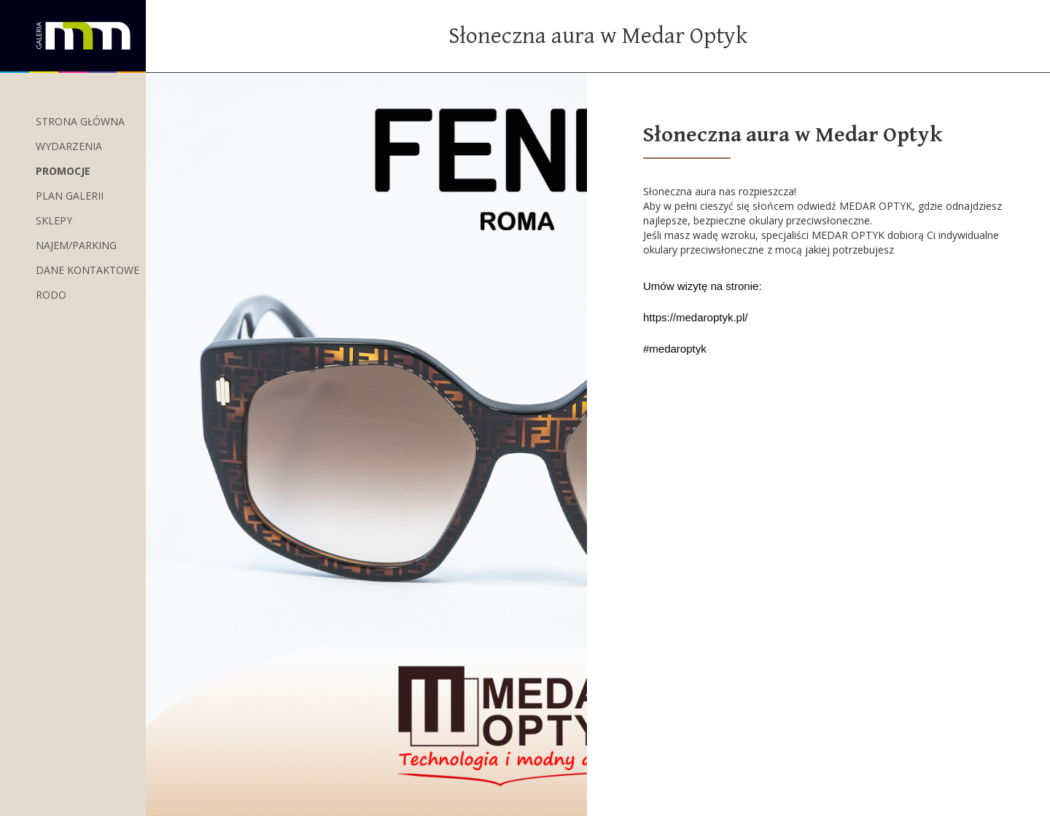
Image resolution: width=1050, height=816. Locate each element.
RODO (51, 295)
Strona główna (80, 121)
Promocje (63, 171)
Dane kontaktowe (87, 270)
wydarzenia (69, 146)
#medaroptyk (675, 348)
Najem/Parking (76, 245)
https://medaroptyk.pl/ (695, 317)
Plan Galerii (70, 196)
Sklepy (54, 220)
